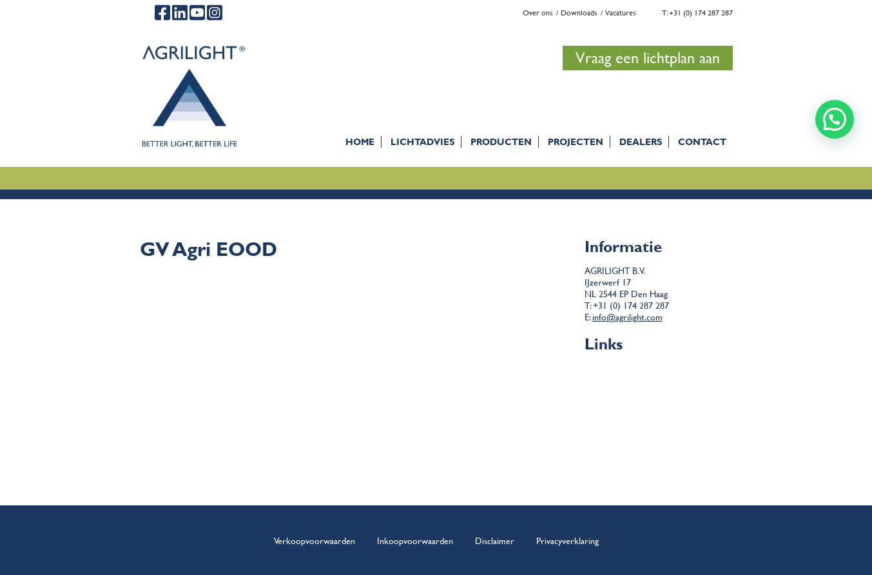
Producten (501, 141)
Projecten (575, 141)
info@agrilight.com (627, 316)
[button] (834, 119)
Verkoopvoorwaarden (314, 540)
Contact (702, 141)
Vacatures (620, 12)
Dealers (640, 141)
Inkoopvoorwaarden (415, 540)
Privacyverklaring (567, 540)
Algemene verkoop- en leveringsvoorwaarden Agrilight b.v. (702, 372)
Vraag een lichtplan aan (648, 57)
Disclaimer (658, 383)
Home (359, 141)
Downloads (579, 12)
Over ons (538, 12)
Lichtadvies (422, 141)
